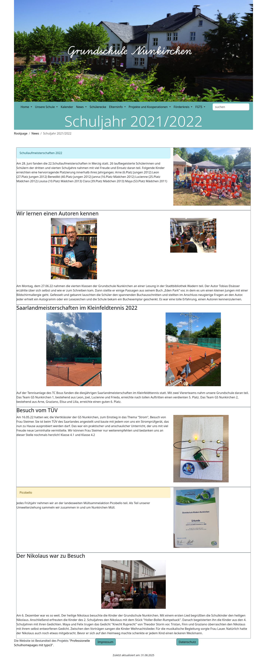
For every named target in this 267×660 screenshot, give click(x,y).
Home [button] (25, 107)
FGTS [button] (199, 107)
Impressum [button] (105, 642)
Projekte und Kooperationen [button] (149, 107)
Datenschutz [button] (187, 642)
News (35, 133)
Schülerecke (98, 107)
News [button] (80, 107)
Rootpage (20, 133)
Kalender (67, 107)
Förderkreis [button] (182, 107)
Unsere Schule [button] (45, 107)
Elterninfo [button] (116, 107)
